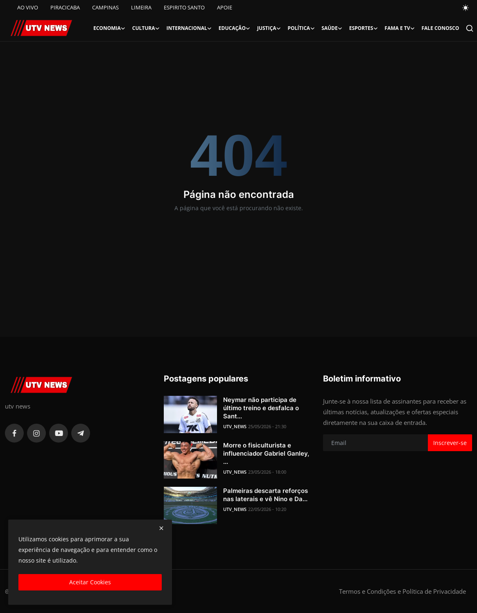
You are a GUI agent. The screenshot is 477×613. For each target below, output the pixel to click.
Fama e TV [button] (399, 28)
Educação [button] (235, 28)
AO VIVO (27, 7)
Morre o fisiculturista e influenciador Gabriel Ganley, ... (266, 453)
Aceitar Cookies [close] (90, 582)
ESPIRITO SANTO (184, 7)
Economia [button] (109, 28)
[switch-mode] (466, 8)
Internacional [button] (189, 28)
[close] (161, 528)
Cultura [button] (146, 28)
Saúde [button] (332, 28)
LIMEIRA (141, 7)
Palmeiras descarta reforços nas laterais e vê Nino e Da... (265, 495)
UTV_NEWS (234, 426)
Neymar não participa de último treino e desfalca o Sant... (261, 408)
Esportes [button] (363, 28)
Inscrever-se (450, 443)
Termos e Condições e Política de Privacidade (402, 591)
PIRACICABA (65, 7)
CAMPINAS (105, 7)
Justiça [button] (269, 28)
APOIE (224, 7)
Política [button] (301, 28)
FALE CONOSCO (440, 28)
